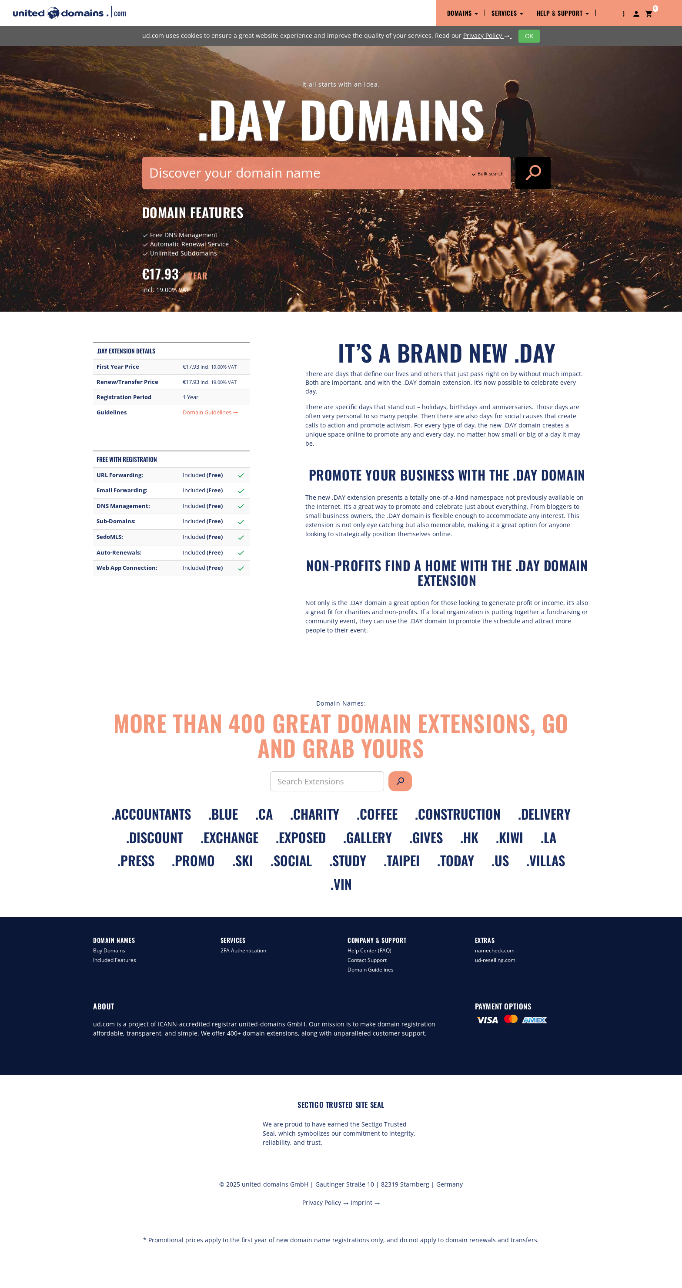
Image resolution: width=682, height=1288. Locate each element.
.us (500, 860)
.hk (469, 837)
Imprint (365, 1202)
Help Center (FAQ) (369, 950)
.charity (314, 814)
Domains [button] (462, 12)
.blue (223, 814)
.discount (154, 837)
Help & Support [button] (563, 12)
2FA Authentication (243, 950)
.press (135, 860)
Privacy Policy (487, 35)
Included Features (114, 960)
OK (529, 36)
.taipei (402, 860)
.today (455, 860)
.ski (242, 860)
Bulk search (487, 173)
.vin (341, 884)
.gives (426, 837)
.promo (193, 860)
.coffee (377, 814)
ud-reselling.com (495, 960)
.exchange (229, 837)
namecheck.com (495, 950)
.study (347, 860)
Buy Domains (109, 950)
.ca (264, 814)
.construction (458, 814)
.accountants (151, 814)
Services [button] (507, 12)
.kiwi (509, 837)
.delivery (544, 814)
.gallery (367, 837)
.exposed (301, 837)
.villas (545, 860)
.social (291, 860)
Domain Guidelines (210, 412)
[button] (624, 13)
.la (548, 837)
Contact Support (367, 960)
